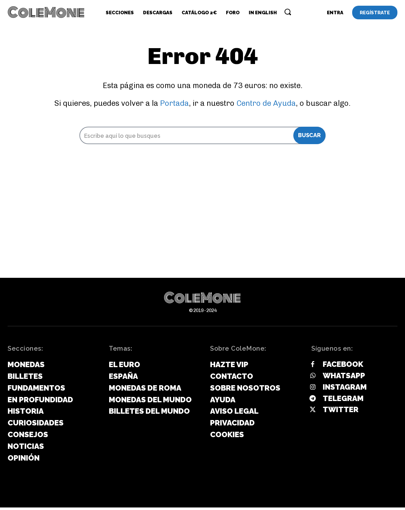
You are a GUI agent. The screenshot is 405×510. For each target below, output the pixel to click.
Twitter (340, 412)
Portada (174, 105)
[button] (287, 12)
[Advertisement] (202, 232)
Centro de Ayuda (266, 105)
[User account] (335, 12)
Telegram (343, 400)
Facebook (343, 366)
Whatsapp (344, 378)
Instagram (345, 389)
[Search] (309, 138)
